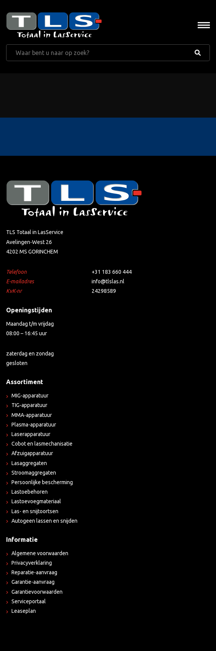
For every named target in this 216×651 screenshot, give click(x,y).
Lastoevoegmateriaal (36, 501)
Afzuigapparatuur (32, 453)
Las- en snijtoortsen (34, 511)
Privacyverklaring (31, 563)
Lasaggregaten (29, 463)
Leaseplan (23, 611)
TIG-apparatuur (29, 405)
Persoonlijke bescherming (42, 482)
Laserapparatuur (30, 434)
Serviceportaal (28, 601)
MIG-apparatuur (29, 396)
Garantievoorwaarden (37, 592)
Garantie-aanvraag (33, 582)
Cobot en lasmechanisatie (42, 444)
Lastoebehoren (29, 492)
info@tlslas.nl (108, 281)
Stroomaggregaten (33, 473)
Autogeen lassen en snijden (44, 521)
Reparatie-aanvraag (34, 572)
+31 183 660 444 (112, 272)
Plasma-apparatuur (33, 425)
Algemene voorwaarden (39, 553)
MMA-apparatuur (31, 415)
